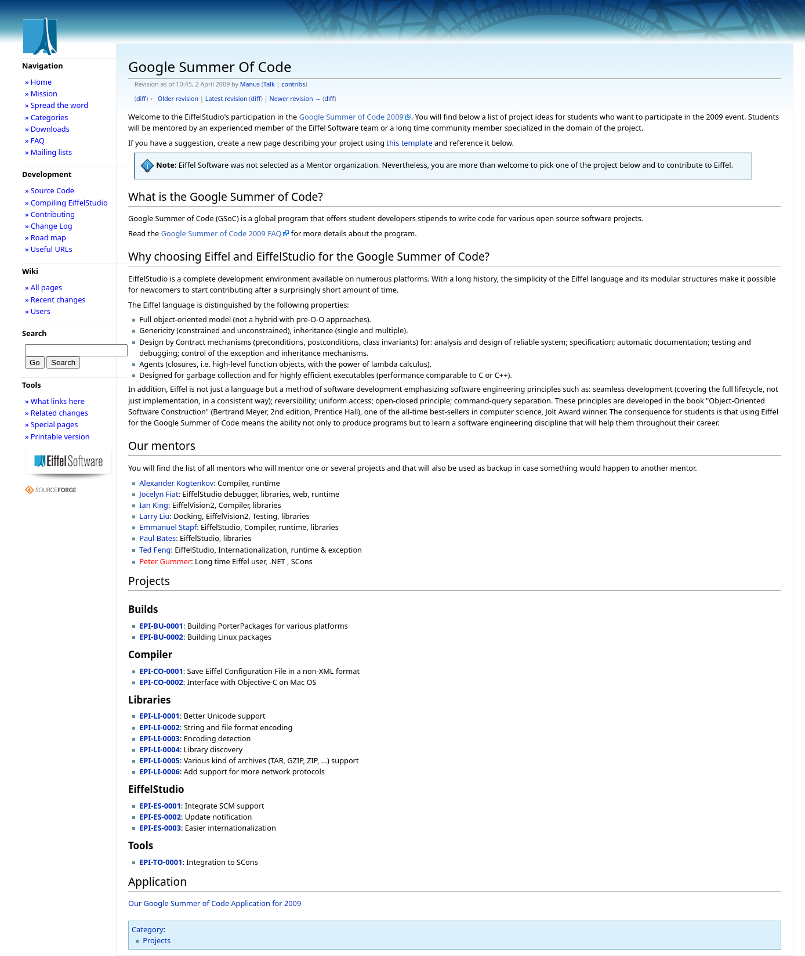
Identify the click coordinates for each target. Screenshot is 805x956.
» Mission (41, 93)
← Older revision (174, 99)
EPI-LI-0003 (159, 738)
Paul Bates (157, 538)
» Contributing (50, 214)
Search (34, 333)
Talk (269, 84)
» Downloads (47, 129)
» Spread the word (56, 105)
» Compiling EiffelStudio (66, 202)
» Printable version (57, 436)
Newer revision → (295, 99)
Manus (250, 84)
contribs (293, 84)
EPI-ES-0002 (160, 816)
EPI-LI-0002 (159, 727)
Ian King (153, 505)
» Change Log (48, 226)
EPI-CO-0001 (161, 671)
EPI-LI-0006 (159, 771)
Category (148, 929)
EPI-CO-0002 (161, 682)
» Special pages (51, 424)
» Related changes (56, 412)
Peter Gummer (165, 561)
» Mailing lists (48, 152)
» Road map (45, 237)
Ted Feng (155, 549)
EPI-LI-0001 (159, 715)
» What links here (55, 401)
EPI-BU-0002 (161, 637)
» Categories (46, 117)
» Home (38, 82)
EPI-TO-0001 (160, 862)
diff (141, 99)
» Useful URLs (48, 249)
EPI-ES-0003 (160, 827)
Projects (157, 940)
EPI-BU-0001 (161, 626)
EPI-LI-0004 (159, 749)
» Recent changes (55, 299)
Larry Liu (154, 516)
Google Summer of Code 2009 (351, 116)
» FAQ (35, 140)
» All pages (43, 287)
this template (409, 143)
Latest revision (226, 99)
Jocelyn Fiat (158, 494)
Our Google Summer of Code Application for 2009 (214, 903)
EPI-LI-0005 (159, 760)
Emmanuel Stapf (168, 527)
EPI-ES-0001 (160, 805)
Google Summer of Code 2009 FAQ (221, 233)
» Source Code (49, 190)
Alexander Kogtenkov (176, 483)
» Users (37, 311)
